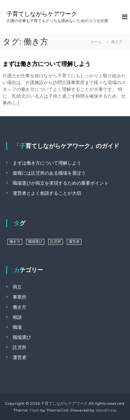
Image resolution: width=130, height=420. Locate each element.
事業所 (19, 297)
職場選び (22, 337)
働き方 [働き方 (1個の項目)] (14, 242)
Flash (34, 410)
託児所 (19, 347)
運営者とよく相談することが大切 (47, 193)
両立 (17, 287)
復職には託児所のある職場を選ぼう (49, 173)
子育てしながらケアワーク (42, 14)
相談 (17, 317)
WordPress (105, 410)
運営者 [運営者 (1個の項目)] (74, 242)
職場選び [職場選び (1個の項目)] (35, 242)
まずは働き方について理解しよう (47, 64)
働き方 (19, 307)
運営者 (19, 357)
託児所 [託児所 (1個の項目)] (55, 242)
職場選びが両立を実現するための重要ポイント (60, 183)
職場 (17, 327)
